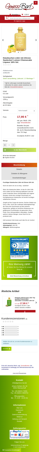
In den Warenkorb (15, 150)
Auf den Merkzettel (9, 155)
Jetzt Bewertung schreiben (19, 276)
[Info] (25, 312)
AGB (19, 412)
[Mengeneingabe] (9, 145)
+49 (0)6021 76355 (21, 391)
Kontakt (19, 421)
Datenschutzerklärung (19, 414)
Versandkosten (26, 122)
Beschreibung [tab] (19, 165)
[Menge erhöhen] (5, 145)
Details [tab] (19, 169)
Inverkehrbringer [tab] (19, 178)
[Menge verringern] (13, 145)
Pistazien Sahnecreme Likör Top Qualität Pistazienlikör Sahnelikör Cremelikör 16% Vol (25, 299)
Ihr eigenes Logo (19, 21)
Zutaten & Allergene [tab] (19, 173)
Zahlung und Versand (19, 419)
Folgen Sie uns (20, 442)
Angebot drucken (9, 157)
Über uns (19, 408)
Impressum (19, 410)
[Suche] (6, 18)
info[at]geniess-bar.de (19, 383)
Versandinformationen (16, 87)
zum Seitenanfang (19, 372)
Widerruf (19, 417)
